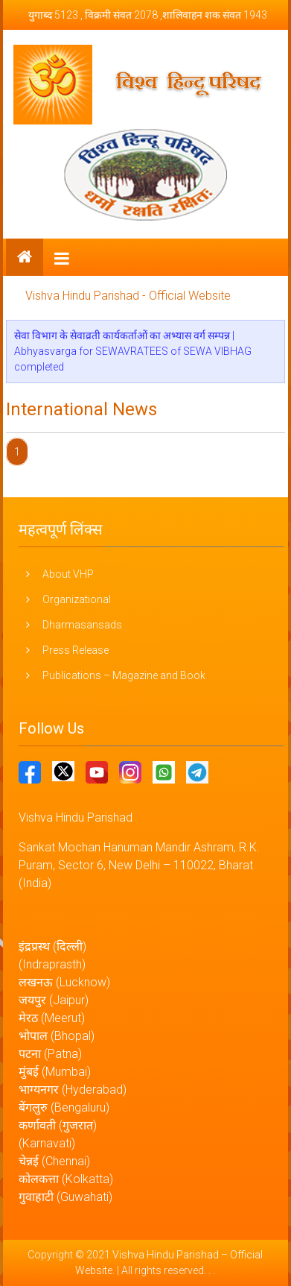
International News (81, 409)
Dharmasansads (82, 625)
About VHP (68, 574)
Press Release (75, 650)
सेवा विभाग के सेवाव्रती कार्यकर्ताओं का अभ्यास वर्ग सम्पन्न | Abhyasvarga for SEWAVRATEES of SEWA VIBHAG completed (133, 351)
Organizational (76, 599)
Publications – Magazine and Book (123, 675)
